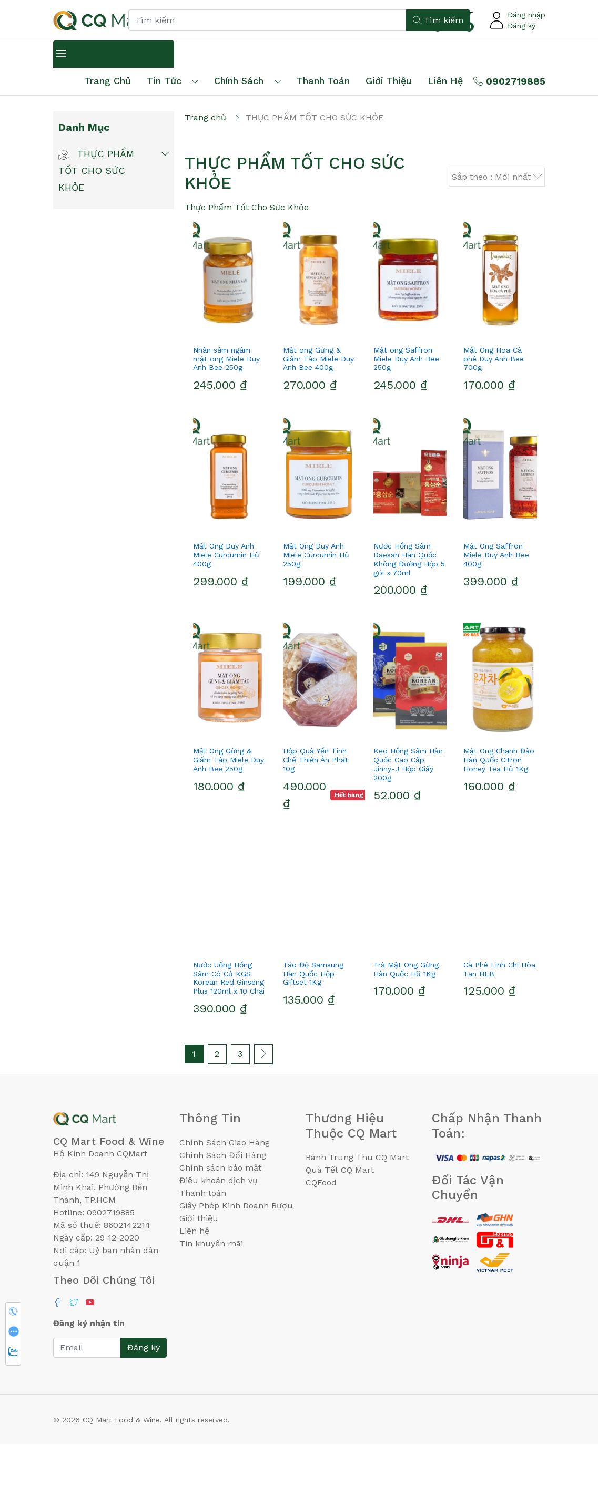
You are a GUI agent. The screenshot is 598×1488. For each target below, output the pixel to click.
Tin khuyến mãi (211, 1287)
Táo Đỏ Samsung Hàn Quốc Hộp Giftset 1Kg (313, 1017)
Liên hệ (445, 80)
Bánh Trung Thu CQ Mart (357, 1201)
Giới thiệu (198, 1262)
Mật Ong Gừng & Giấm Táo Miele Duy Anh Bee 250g (228, 804)
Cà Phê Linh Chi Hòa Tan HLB (499, 1012)
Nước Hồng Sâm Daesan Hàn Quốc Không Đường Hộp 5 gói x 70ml (409, 602)
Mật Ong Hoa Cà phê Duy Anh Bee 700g (493, 402)
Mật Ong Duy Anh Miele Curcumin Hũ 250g (316, 598)
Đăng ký (521, 26)
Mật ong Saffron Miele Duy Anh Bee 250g (406, 402)
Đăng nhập (526, 15)
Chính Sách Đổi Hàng (222, 1199)
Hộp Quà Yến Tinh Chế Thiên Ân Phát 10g (315, 804)
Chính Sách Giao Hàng (224, 1186)
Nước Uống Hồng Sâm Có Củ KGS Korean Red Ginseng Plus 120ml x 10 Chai (229, 1021)
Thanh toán (202, 1237)
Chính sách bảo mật (220, 1211)
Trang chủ (107, 80)
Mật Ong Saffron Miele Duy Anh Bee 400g (496, 598)
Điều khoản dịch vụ (218, 1224)
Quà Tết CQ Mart (340, 1213)
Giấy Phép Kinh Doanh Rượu (236, 1249)
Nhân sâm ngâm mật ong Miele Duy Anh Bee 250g (226, 402)
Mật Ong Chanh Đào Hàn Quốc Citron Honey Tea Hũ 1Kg (498, 804)
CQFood (321, 1226)
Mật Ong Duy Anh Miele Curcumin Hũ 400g (226, 598)
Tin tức (164, 80)
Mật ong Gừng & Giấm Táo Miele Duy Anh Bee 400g (318, 402)
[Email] (87, 1391)
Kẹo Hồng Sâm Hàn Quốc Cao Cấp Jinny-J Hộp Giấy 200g (408, 808)
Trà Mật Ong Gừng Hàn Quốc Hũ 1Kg (406, 1012)
